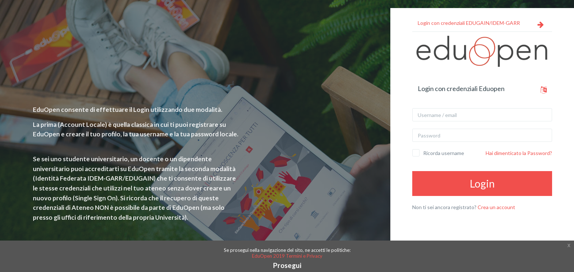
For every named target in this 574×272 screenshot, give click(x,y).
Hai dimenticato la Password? (519, 153)
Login (482, 183)
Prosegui (287, 265)
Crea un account (496, 207)
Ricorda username (443, 153)
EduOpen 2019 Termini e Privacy (287, 256)
